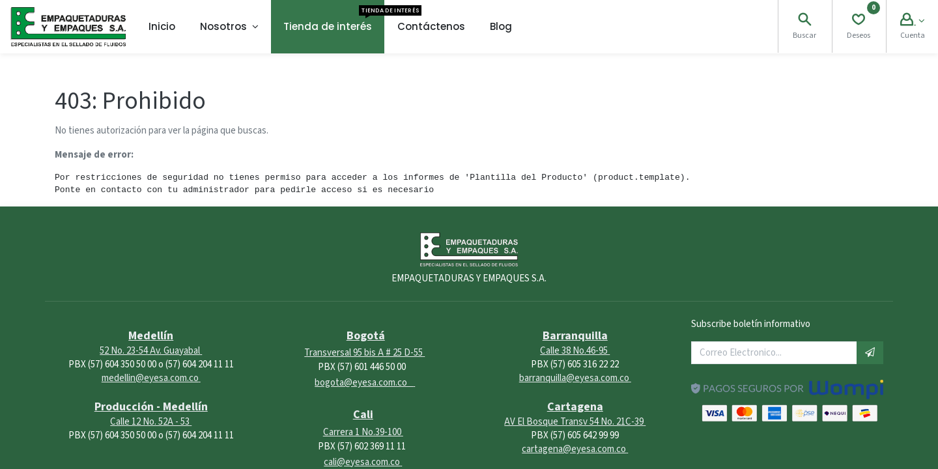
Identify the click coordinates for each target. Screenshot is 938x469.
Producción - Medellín (151, 407)
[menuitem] (162, 26)
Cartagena (575, 407)
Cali (363, 414)
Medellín (150, 336)
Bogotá (366, 336)
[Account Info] (912, 21)
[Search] (804, 21)
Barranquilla (575, 336)
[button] (870, 352)
